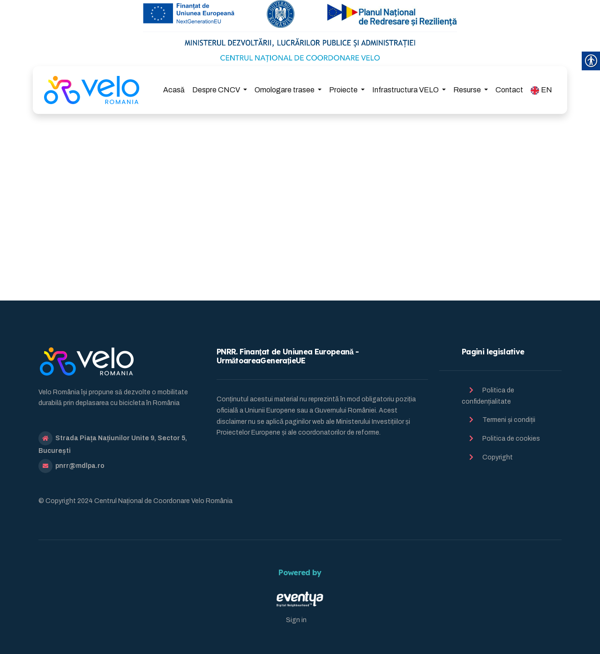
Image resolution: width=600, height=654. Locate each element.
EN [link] (541, 90)
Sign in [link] (296, 620)
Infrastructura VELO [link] (406, 90)
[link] (91, 90)
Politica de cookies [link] (511, 438)
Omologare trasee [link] (285, 90)
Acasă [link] (174, 90)
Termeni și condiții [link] (508, 419)
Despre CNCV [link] (216, 90)
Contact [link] (509, 90)
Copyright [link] (497, 457)
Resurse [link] (467, 90)
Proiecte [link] (344, 90)
